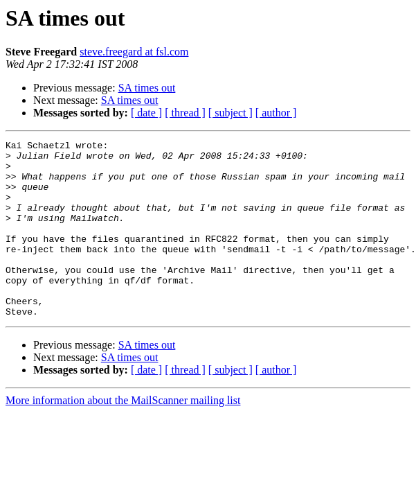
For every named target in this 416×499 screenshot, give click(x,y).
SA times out (147, 88)
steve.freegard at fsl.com (134, 52)
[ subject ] (230, 113)
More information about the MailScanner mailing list (123, 435)
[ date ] (146, 113)
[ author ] (276, 113)
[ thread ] (185, 113)
